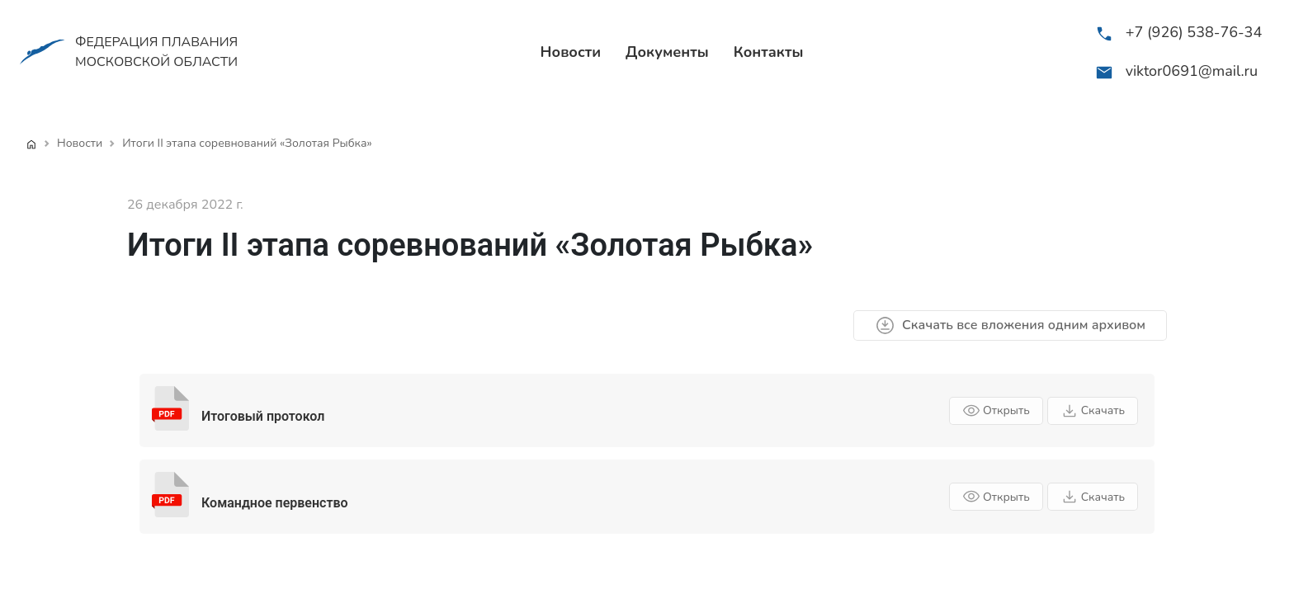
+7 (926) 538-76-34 (1194, 32)
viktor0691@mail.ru (1192, 71)
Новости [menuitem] (571, 52)
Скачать (1092, 411)
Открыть (996, 411)
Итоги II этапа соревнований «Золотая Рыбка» (247, 143)
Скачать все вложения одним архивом (1010, 325)
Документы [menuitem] (667, 52)
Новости (79, 143)
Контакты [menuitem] (769, 52)
